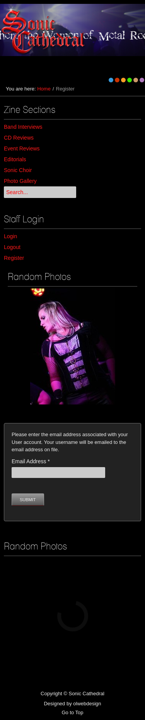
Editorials (15, 159)
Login (10, 236)
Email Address (31, 461)
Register (14, 258)
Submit (28, 499)
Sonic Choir (18, 170)
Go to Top (72, 712)
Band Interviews (23, 127)
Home (44, 89)
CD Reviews (19, 138)
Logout (12, 247)
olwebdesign (87, 703)
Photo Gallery (20, 181)
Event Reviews (22, 148)
